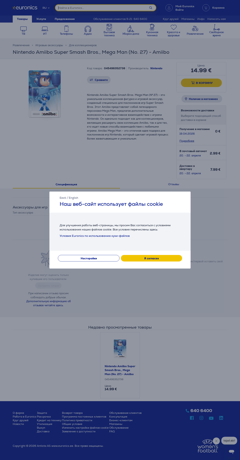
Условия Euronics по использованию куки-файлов (95, 236)
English (73, 197)
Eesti (63, 197)
